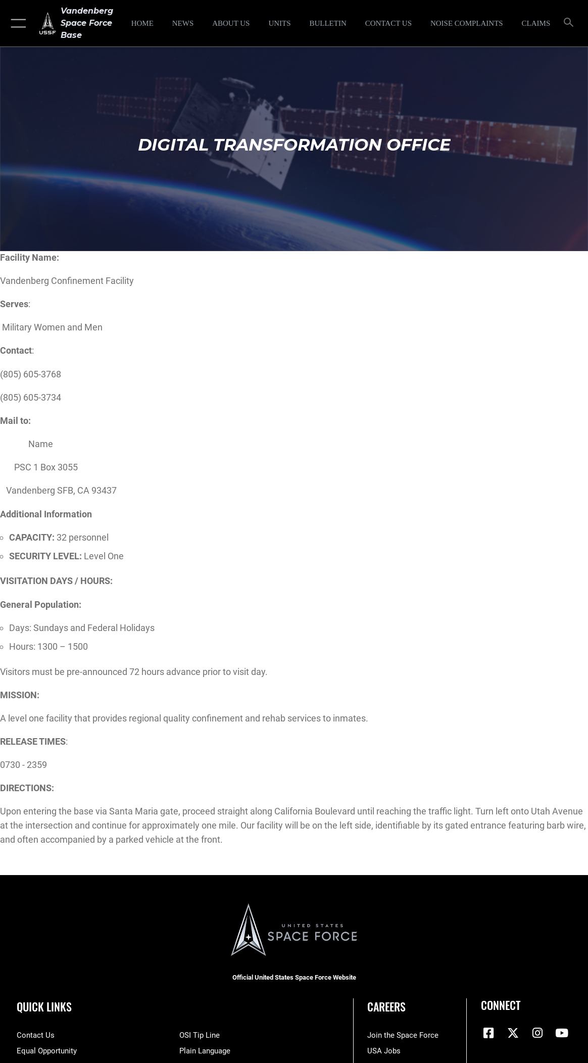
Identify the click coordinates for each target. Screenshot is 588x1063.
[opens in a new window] (466, 23)
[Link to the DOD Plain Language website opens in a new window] (204, 1050)
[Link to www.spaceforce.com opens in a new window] (402, 1035)
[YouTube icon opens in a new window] (561, 1033)
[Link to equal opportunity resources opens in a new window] (47, 1050)
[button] (16, 23)
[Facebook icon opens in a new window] (488, 1033)
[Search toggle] (570, 23)
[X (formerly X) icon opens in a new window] (512, 1033)
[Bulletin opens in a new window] (328, 23)
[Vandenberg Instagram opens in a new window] (537, 1033)
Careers (386, 1006)
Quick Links (44, 1006)
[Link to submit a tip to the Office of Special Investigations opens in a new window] (199, 1035)
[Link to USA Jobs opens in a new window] (384, 1050)
